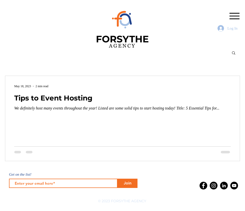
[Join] (128, 183)
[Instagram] (214, 185)
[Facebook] (203, 185)
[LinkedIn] (224, 185)
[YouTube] (234, 185)
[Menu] (234, 16)
